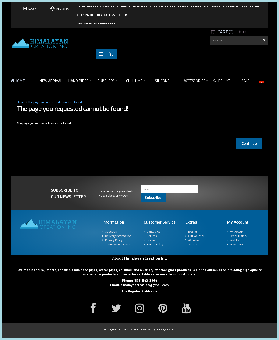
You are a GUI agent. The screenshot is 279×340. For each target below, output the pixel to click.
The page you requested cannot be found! (55, 102)
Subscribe (153, 197)
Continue (249, 143)
